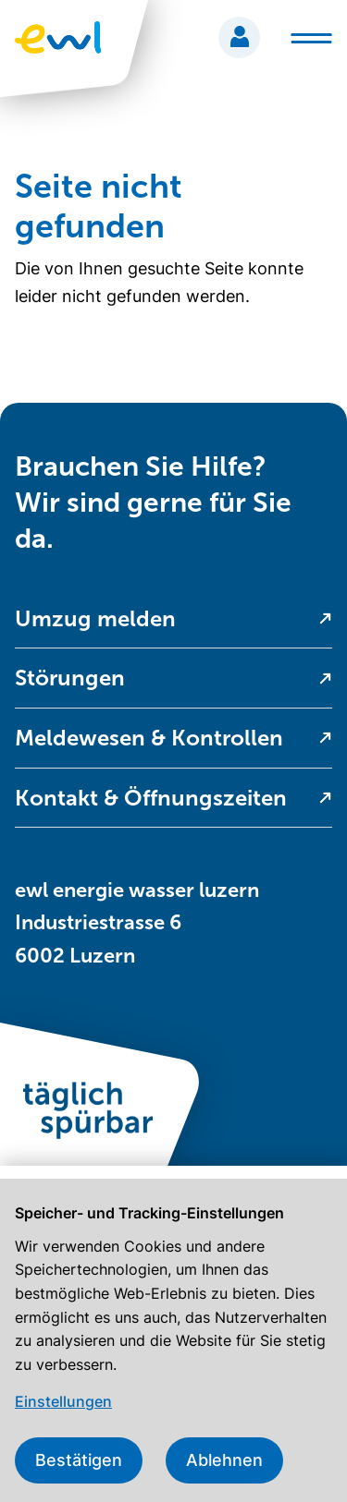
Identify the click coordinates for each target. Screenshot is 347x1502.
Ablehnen (224, 1460)
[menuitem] (173, 619)
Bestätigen (78, 1460)
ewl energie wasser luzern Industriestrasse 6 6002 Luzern (137, 922)
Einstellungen (63, 1401)
